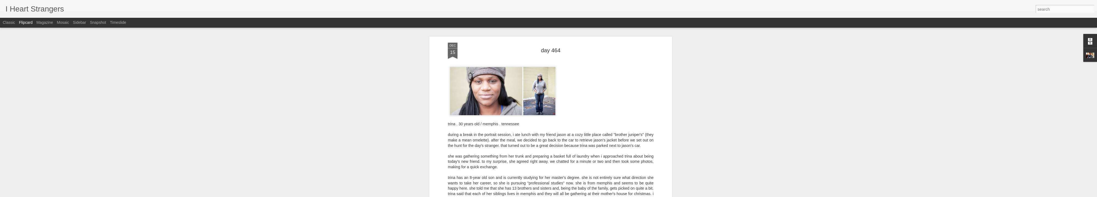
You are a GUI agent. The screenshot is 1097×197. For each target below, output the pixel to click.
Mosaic (63, 22)
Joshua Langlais (578, 112)
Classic (9, 22)
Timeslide (118, 22)
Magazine (44, 22)
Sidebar (79, 22)
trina (557, 119)
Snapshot (98, 22)
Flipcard (26, 22)
